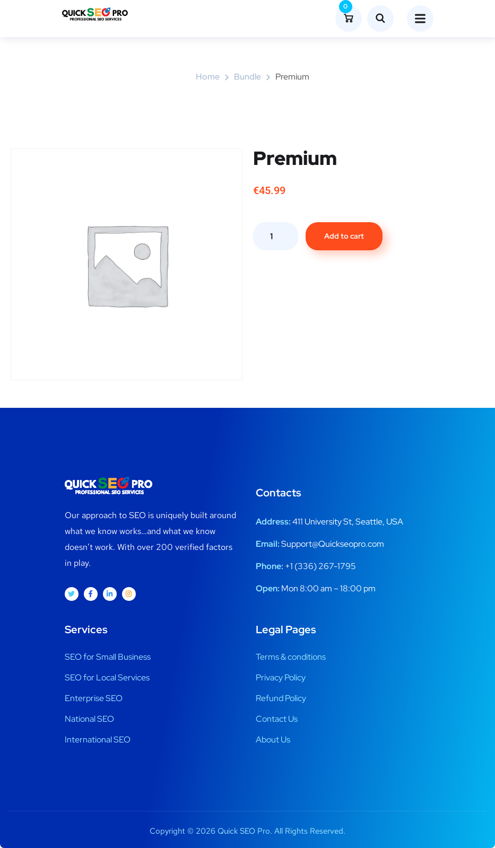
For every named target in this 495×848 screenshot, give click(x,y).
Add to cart (344, 236)
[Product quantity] (275, 236)
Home (208, 76)
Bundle (247, 76)
